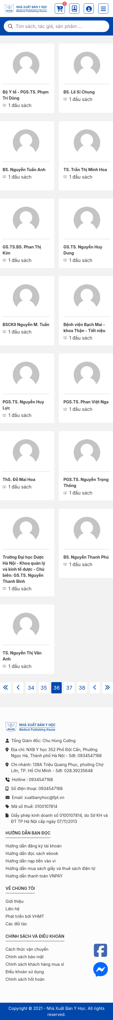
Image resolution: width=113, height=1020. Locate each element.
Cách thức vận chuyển (27, 949)
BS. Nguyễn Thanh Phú (86, 557)
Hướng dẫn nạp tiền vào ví (31, 860)
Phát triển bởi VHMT (25, 916)
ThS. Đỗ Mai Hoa (19, 479)
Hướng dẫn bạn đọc (28, 832)
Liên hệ (12, 908)
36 (56, 688)
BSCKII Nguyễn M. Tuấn (26, 324)
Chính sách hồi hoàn (25, 979)
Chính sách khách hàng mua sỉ (35, 964)
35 (44, 688)
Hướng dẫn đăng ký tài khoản (34, 845)
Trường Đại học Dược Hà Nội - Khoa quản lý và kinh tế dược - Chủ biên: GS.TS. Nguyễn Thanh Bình (24, 569)
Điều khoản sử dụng (25, 971)
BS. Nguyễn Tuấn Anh (24, 169)
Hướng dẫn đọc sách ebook (32, 853)
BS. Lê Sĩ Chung (79, 91)
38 (82, 688)
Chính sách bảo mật (24, 956)
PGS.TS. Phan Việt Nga (86, 401)
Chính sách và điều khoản (35, 936)
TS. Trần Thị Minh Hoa (85, 169)
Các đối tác (16, 923)
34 (31, 688)
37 (69, 688)
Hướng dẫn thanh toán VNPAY (34, 875)
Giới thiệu (14, 901)
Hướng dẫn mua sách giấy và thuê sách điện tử (50, 868)
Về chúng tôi (20, 888)
